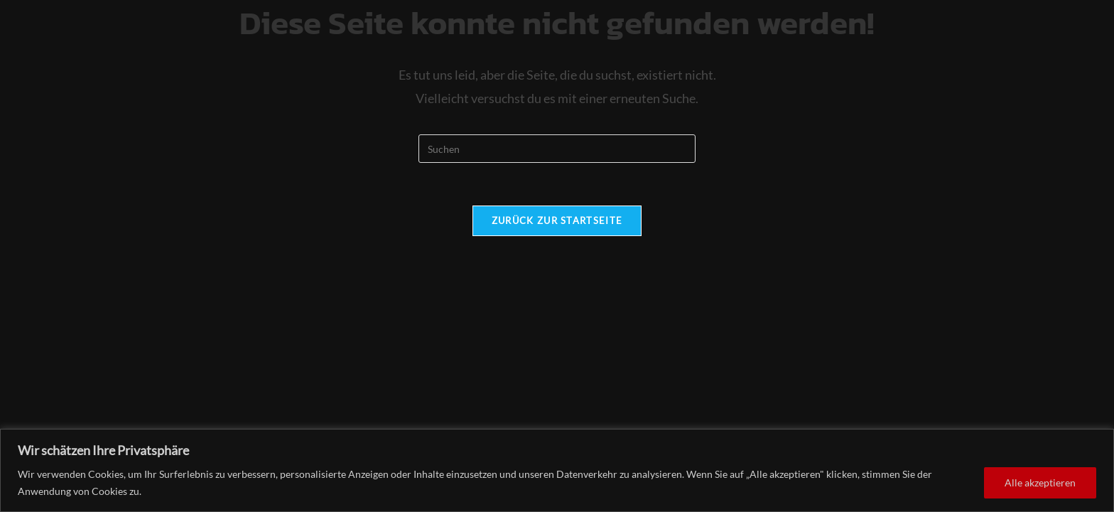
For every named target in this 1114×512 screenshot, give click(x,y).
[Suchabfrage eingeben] (557, 148)
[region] (557, 470)
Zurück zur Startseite (557, 220)
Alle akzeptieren (1040, 482)
